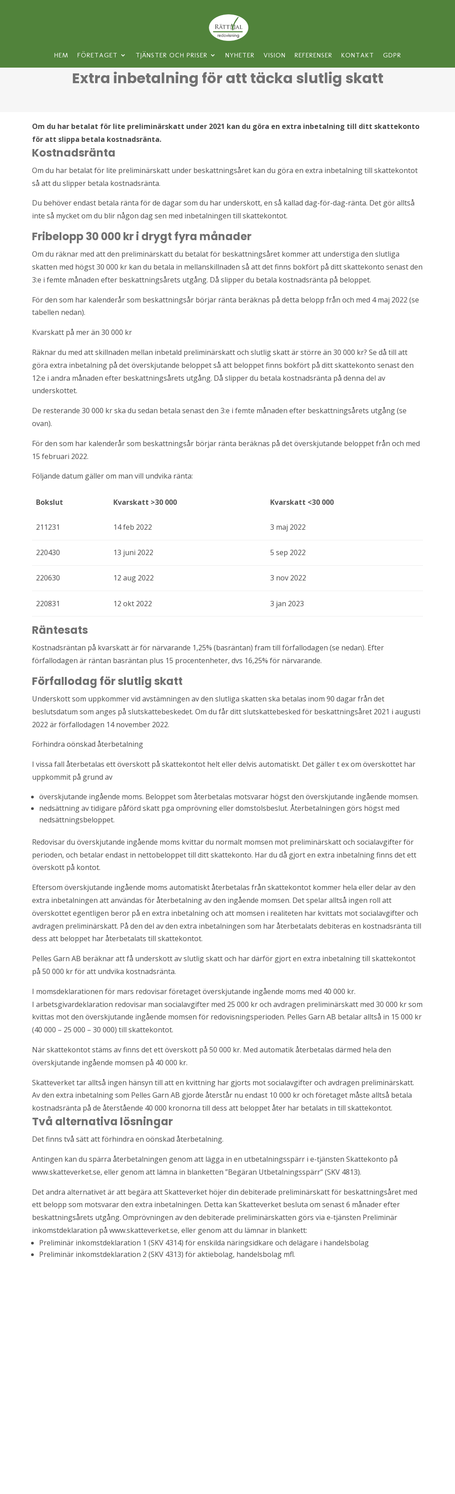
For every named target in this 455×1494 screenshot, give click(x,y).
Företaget (97, 55)
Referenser (313, 55)
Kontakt (357, 55)
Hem (61, 55)
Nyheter (240, 55)
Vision (274, 55)
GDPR (392, 55)
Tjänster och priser (172, 55)
